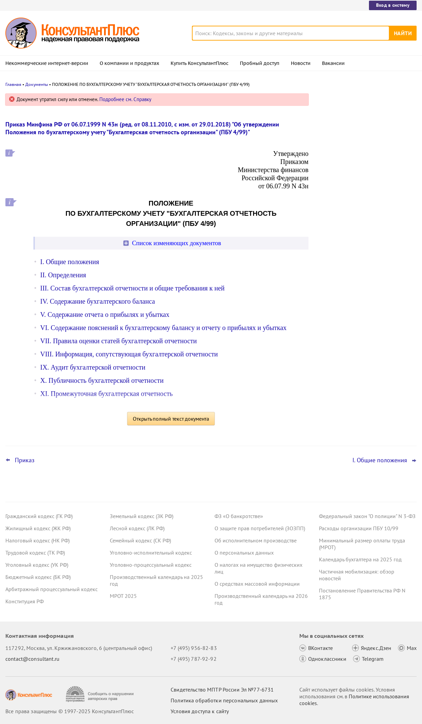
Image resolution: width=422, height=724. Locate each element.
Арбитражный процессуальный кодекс (51, 589)
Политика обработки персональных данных (224, 700)
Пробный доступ (259, 63)
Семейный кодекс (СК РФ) (140, 540)
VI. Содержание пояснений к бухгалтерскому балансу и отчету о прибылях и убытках (163, 327)
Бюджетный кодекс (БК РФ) (38, 577)
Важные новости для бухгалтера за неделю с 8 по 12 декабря (362, 189)
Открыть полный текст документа (171, 418)
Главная (13, 84)
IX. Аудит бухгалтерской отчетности (92, 367)
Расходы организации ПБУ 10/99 (358, 528)
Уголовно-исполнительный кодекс (151, 552)
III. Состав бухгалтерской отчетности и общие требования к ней (132, 288)
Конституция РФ (24, 601)
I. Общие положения (69, 261)
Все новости (336, 244)
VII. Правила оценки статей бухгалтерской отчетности (118, 341)
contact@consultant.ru (32, 658)
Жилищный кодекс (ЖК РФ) (38, 528)
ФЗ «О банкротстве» (239, 516)
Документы (36, 84)
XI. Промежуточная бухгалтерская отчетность (106, 393)
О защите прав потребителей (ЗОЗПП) (260, 528)
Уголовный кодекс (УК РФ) (36, 564)
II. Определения (63, 275)
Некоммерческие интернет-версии (46, 63)
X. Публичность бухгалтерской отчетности (102, 380)
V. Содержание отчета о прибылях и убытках (104, 314)
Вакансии (333, 63)
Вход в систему (392, 5)
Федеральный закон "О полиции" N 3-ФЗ (367, 516)
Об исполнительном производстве (256, 540)
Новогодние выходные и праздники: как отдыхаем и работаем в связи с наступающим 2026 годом (363, 223)
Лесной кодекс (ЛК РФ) (137, 528)
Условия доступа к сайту (200, 711)
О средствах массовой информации (257, 583)
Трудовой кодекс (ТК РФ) (35, 552)
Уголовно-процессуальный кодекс (151, 564)
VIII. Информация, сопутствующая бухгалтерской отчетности (129, 354)
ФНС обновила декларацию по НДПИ (364, 162)
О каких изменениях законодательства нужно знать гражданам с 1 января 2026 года (366, 133)
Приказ (24, 460)
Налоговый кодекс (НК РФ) (37, 540)
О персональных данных (244, 552)
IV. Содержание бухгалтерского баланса (97, 301)
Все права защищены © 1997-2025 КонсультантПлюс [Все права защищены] (69, 711)
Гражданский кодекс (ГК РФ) (39, 516)
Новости (301, 63)
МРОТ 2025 (123, 595)
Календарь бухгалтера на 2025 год (360, 559)
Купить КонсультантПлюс (199, 63)
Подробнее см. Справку (125, 99)
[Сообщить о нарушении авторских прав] (100, 694)
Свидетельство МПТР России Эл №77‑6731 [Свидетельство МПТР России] (222, 689)
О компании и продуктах (129, 63)
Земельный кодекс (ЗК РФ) (141, 516)
